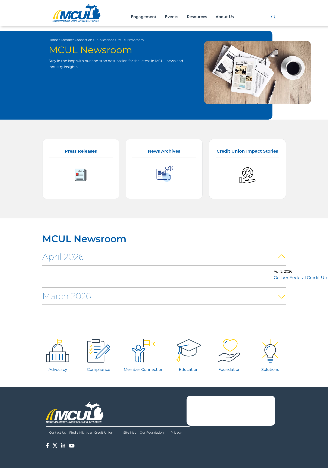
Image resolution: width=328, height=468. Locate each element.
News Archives (164, 151)
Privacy (176, 432)
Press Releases (81, 151)
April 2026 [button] (63, 257)
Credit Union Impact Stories (247, 151)
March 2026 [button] (66, 296)
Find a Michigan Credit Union (91, 432)
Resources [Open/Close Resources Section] (197, 17)
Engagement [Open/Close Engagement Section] (143, 17)
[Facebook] (47, 446)
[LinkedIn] (63, 446)
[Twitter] (54, 446)
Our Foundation (152, 432)
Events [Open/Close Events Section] (171, 17)
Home (53, 40)
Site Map (129, 432)
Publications (105, 40)
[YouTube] (72, 446)
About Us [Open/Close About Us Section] (225, 17)
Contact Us (57, 432)
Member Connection (76, 40)
